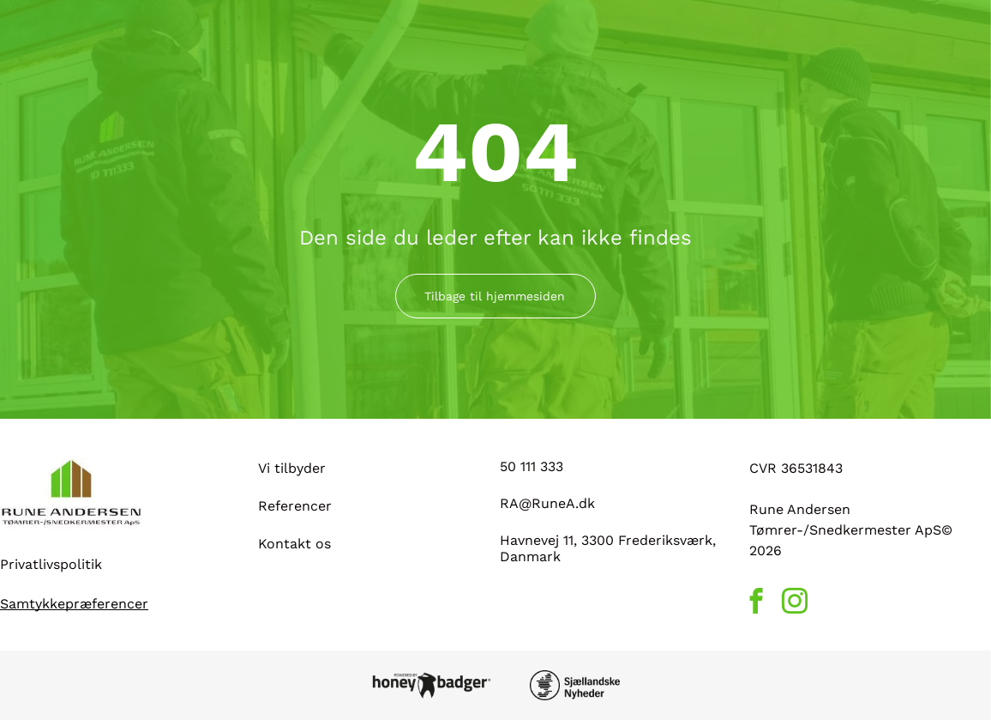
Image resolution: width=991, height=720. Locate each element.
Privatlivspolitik (51, 564)
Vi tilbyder (292, 468)
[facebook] (756, 603)
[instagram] (795, 603)
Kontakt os (294, 543)
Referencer (295, 506)
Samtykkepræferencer (74, 604)
